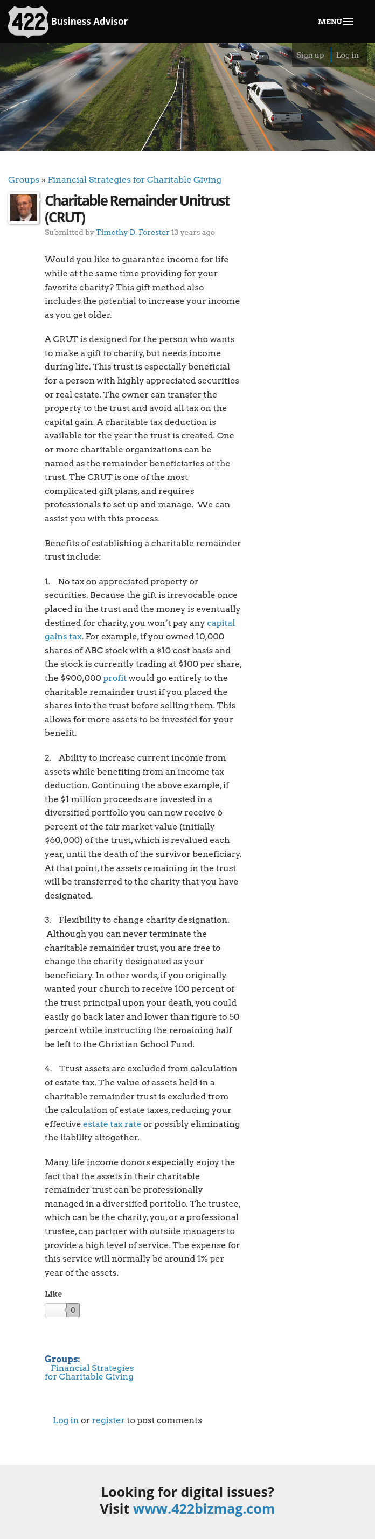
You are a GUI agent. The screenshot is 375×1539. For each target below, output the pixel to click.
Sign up (310, 55)
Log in (347, 55)
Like (53, 1294)
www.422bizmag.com (204, 1508)
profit (115, 678)
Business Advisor (68, 22)
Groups (23, 180)
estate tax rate (112, 1124)
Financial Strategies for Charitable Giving (134, 180)
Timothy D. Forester (133, 231)
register (108, 1420)
